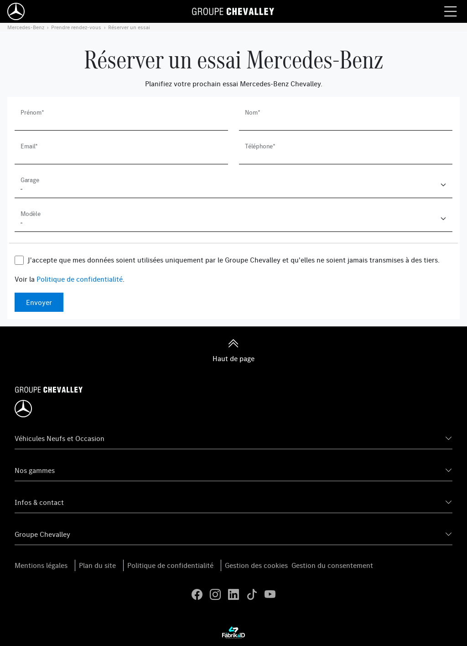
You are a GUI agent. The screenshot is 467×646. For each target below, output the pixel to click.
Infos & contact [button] (39, 502)
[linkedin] (233, 594)
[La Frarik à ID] (233, 632)
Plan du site (97, 565)
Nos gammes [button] (35, 470)
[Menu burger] (450, 11)
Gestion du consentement (332, 565)
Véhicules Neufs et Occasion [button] (59, 438)
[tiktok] (251, 594)
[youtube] (270, 594)
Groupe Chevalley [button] (42, 534)
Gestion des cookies (256, 565)
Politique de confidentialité (79, 279)
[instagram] (215, 594)
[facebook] (197, 594)
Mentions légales (41, 565)
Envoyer (39, 302)
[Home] (16, 11)
